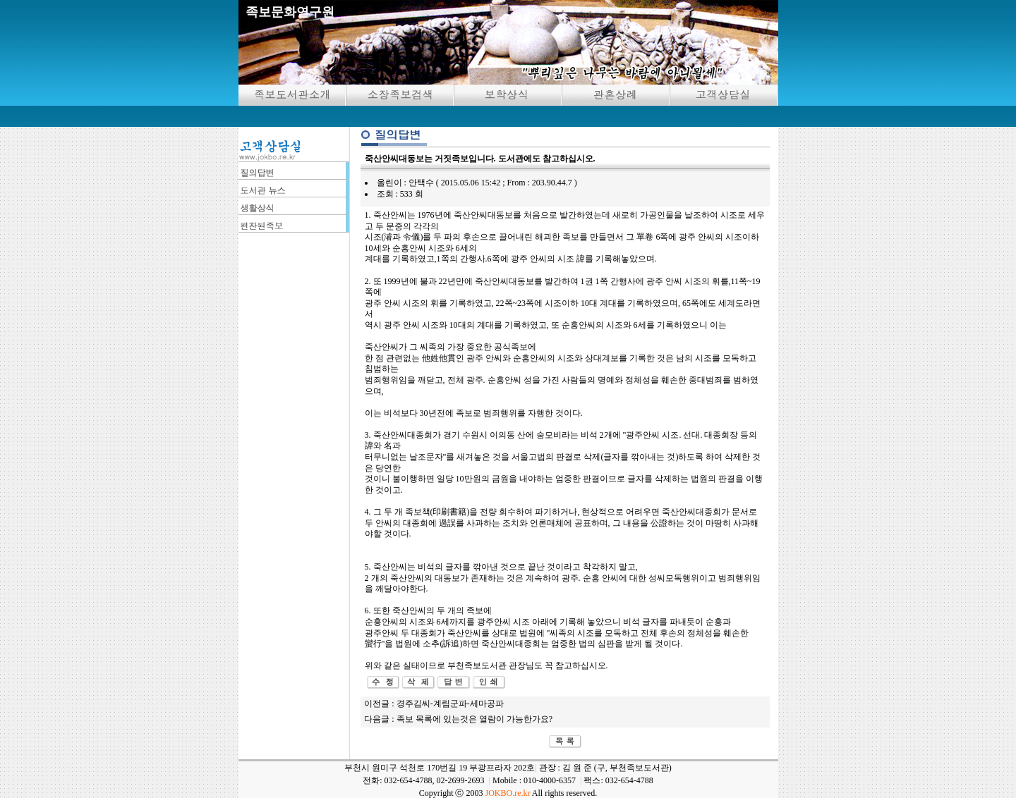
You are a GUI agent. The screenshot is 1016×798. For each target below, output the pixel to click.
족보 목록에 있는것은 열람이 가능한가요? (474, 719)
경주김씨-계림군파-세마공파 (450, 703)
